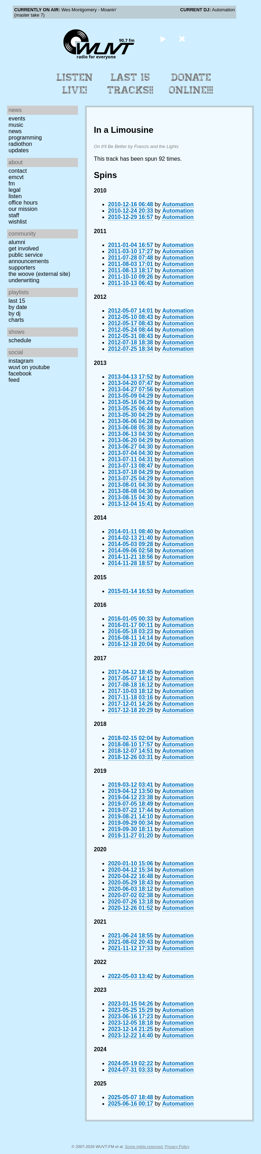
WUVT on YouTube (29, 367)
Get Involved (23, 248)
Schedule (19, 340)
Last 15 (16, 301)
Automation (178, 204)
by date (17, 307)
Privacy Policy (177, 1146)
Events (16, 119)
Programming (25, 138)
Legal (14, 190)
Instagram (20, 361)
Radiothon (20, 144)
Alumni (16, 242)
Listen (15, 196)
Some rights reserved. (144, 1146)
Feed (13, 380)
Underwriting (23, 280)
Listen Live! (75, 83)
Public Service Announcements (28, 258)
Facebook (20, 374)
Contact (17, 171)
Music (15, 125)
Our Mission (23, 209)
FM (11, 184)
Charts (16, 320)
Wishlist (17, 222)
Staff (13, 215)
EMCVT (16, 177)
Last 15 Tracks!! (130, 83)
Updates (18, 150)
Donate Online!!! (191, 83)
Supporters (21, 268)
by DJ (14, 313)
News (15, 131)
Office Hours (23, 203)
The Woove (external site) (39, 274)
